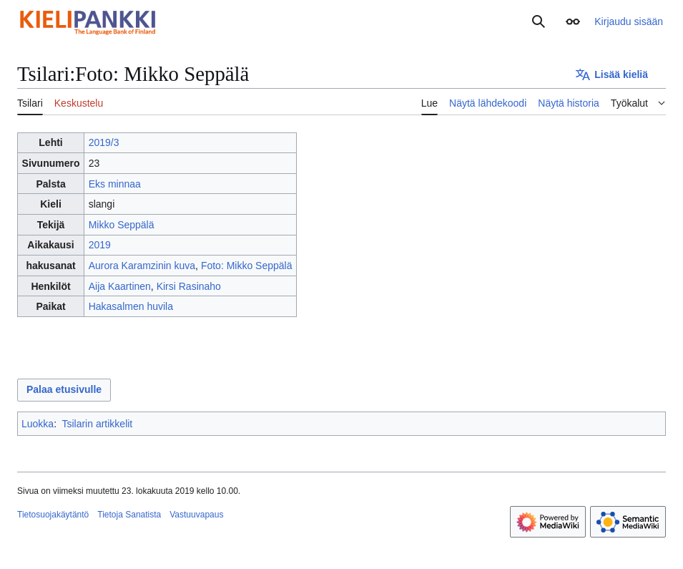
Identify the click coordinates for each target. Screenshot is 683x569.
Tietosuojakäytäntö (53, 515)
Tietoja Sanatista (129, 515)
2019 (100, 245)
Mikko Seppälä (121, 224)
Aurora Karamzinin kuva (142, 265)
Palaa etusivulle (64, 389)
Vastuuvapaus (196, 515)
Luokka (37, 423)
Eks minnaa (115, 184)
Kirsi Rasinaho (189, 286)
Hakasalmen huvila (131, 306)
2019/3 (104, 142)
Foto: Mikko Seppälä (247, 265)
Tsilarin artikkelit (97, 423)
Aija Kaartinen (120, 286)
